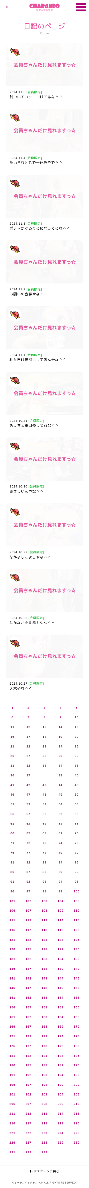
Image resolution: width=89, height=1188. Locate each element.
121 (12, 940)
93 (44, 881)
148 (44, 988)
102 (28, 901)
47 (28, 794)
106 (12, 910)
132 (28, 959)
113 (44, 920)
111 (12, 920)
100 (77, 891)
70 (76, 833)
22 (28, 746)
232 (28, 1152)
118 (44, 930)
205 (77, 1094)
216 (12, 1123)
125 (77, 940)
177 (28, 1046)
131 (12, 959)
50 (76, 794)
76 (12, 852)
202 (28, 1094)
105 (77, 901)
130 (77, 949)
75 (76, 843)
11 (12, 727)
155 (77, 997)
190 (77, 1065)
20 (76, 736)
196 (12, 1084)
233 (44, 1152)
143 (44, 978)
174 (61, 1036)
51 (12, 804)
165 (77, 1017)
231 (12, 1152)
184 (61, 1056)
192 (28, 1075)
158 (44, 1007)
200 (77, 1084)
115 (77, 920)
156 (12, 1007)
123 (44, 940)
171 (12, 1036)
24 (60, 746)
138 (44, 968)
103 (44, 901)
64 (60, 824)
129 (61, 949)
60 (76, 814)
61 (12, 824)
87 (28, 872)
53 (44, 804)
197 (28, 1084)
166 (12, 1026)
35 (76, 765)
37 (28, 775)
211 (12, 1113)
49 (60, 794)
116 (12, 930)
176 (12, 1046)
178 (44, 1046)
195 (77, 1075)
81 (12, 862)
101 (12, 901)
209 (61, 1104)
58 (44, 814)
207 (28, 1104)
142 (28, 978)
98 (44, 891)
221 (12, 1133)
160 (77, 1007)
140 (77, 968)
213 (44, 1113)
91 (12, 881)
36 (12, 775)
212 (28, 1113)
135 (77, 959)
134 (61, 959)
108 (44, 910)
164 (61, 1017)
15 (76, 727)
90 (76, 872)
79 (60, 852)
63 (44, 824)
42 (28, 785)
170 (77, 1026)
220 (77, 1123)
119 (61, 930)
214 (61, 1113)
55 (76, 804)
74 (60, 843)
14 (60, 727)
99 (60, 891)
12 (28, 727)
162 (28, 1017)
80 (76, 852)
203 (44, 1094)
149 (61, 988)
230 (77, 1142)
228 (44, 1142)
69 (60, 833)
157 (28, 1007)
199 (61, 1084)
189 (61, 1065)
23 (44, 746)
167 (28, 1026)
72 (28, 843)
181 (12, 1056)
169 (61, 1026)
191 (12, 1075)
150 (77, 988)
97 (28, 891)
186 (12, 1065)
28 (44, 756)
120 (77, 930)
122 (28, 940)
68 (44, 833)
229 (61, 1142)
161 (12, 1017)
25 (76, 746)
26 (12, 756)
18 (44, 736)
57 (28, 814)
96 (12, 891)
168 (44, 1026)
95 (76, 881)
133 (44, 959)
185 (77, 1056)
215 (77, 1113)
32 (28, 765)
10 (76, 717)
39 (60, 775)
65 (76, 824)
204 (61, 1094)
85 (76, 862)
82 (28, 862)
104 (61, 901)
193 (44, 1075)
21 (12, 746)
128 (44, 949)
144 (61, 978)
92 (28, 881)
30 (76, 756)
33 (44, 765)
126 (12, 949)
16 (12, 736)
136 (12, 968)
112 (28, 920)
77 (28, 852)
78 (44, 852)
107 (28, 910)
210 (77, 1104)
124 (61, 940)
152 (28, 997)
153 (44, 997)
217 (28, 1123)
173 (44, 1036)
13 (44, 727)
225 (77, 1133)
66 (12, 833)
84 (60, 862)
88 (44, 872)
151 (12, 997)
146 (12, 988)
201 (12, 1094)
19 (60, 736)
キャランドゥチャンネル (44, 7)
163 (44, 1017)
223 (44, 1133)
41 (12, 785)
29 (60, 756)
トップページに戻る (45, 1171)
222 (28, 1133)
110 (77, 910)
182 (28, 1056)
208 (44, 1104)
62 (28, 824)
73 (44, 843)
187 (28, 1065)
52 (28, 804)
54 (60, 804)
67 (28, 833)
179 (61, 1046)
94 (60, 881)
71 (12, 843)
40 (76, 775)
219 (61, 1123)
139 (61, 968)
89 (60, 872)
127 (28, 949)
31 (12, 765)
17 (28, 736)
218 (44, 1123)
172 (28, 1036)
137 (28, 968)
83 (44, 862)
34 (60, 765)
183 (44, 1056)
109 (61, 910)
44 (60, 785)
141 (12, 978)
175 (77, 1036)
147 (28, 988)
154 (61, 997)
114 (61, 920)
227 (28, 1142)
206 (12, 1104)
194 (61, 1075)
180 (77, 1046)
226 (12, 1142)
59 (60, 814)
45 (76, 785)
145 (77, 978)
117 (28, 930)
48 (44, 794)
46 (12, 794)
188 (44, 1065)
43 (44, 785)
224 (61, 1133)
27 (28, 756)
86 (12, 872)
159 (61, 1007)
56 (12, 814)
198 (44, 1084)
